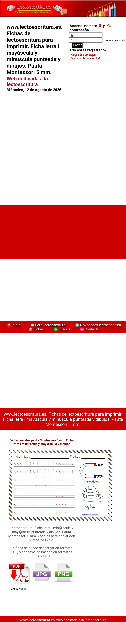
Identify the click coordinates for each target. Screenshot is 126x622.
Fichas (36, 329)
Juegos (61, 329)
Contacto (88, 329)
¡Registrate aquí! (83, 54)
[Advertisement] (35, 147)
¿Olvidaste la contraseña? (85, 58)
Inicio (13, 325)
